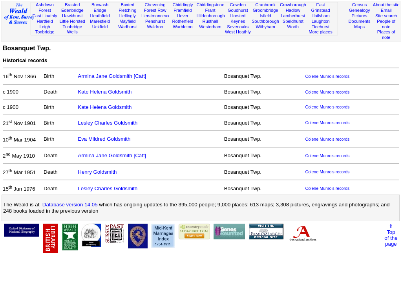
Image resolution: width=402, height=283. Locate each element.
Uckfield (100, 26)
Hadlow (293, 10)
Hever (183, 15)
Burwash (99, 4)
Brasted (72, 4)
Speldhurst (293, 21)
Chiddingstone (210, 4)
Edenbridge (72, 10)
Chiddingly (182, 4)
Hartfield (45, 21)
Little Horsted (72, 21)
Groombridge (265, 10)
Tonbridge (45, 31)
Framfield (183, 10)
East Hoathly (45, 15)
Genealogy (359, 10)
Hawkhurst (72, 15)
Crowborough (293, 4)
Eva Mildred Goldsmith (104, 139)
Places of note (386, 34)
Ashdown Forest (45, 7)
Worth (293, 26)
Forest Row (155, 10)
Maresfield (100, 21)
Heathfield (100, 15)
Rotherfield (182, 21)
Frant (210, 10)
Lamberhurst (293, 15)
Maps (359, 26)
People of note (386, 24)
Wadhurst (127, 26)
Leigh (44, 26)
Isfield (265, 15)
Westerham (210, 26)
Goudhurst (238, 10)
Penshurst (155, 21)
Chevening (155, 4)
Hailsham (320, 15)
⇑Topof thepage (390, 235)
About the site (386, 4)
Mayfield (127, 21)
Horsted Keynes (237, 18)
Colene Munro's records (327, 76)
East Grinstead (320, 7)
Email (386, 10)
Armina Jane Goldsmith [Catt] (112, 76)
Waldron (155, 26)
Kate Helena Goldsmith (105, 92)
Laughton (320, 21)
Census (359, 4)
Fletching (127, 10)
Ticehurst (320, 26)
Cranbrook (265, 4)
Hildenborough (210, 15)
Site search (386, 15)
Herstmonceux (155, 15)
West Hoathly (238, 31)
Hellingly (127, 15)
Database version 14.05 (70, 205)
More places (321, 31)
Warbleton (182, 26)
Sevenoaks (238, 26)
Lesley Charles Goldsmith (107, 123)
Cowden (238, 4)
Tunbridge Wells (72, 29)
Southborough (265, 21)
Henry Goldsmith (97, 172)
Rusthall (210, 21)
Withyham (265, 26)
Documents (359, 21)
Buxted (128, 4)
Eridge (100, 10)
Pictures (359, 15)
